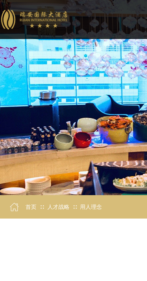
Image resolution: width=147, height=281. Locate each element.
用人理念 (91, 207)
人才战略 (58, 207)
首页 (30, 207)
